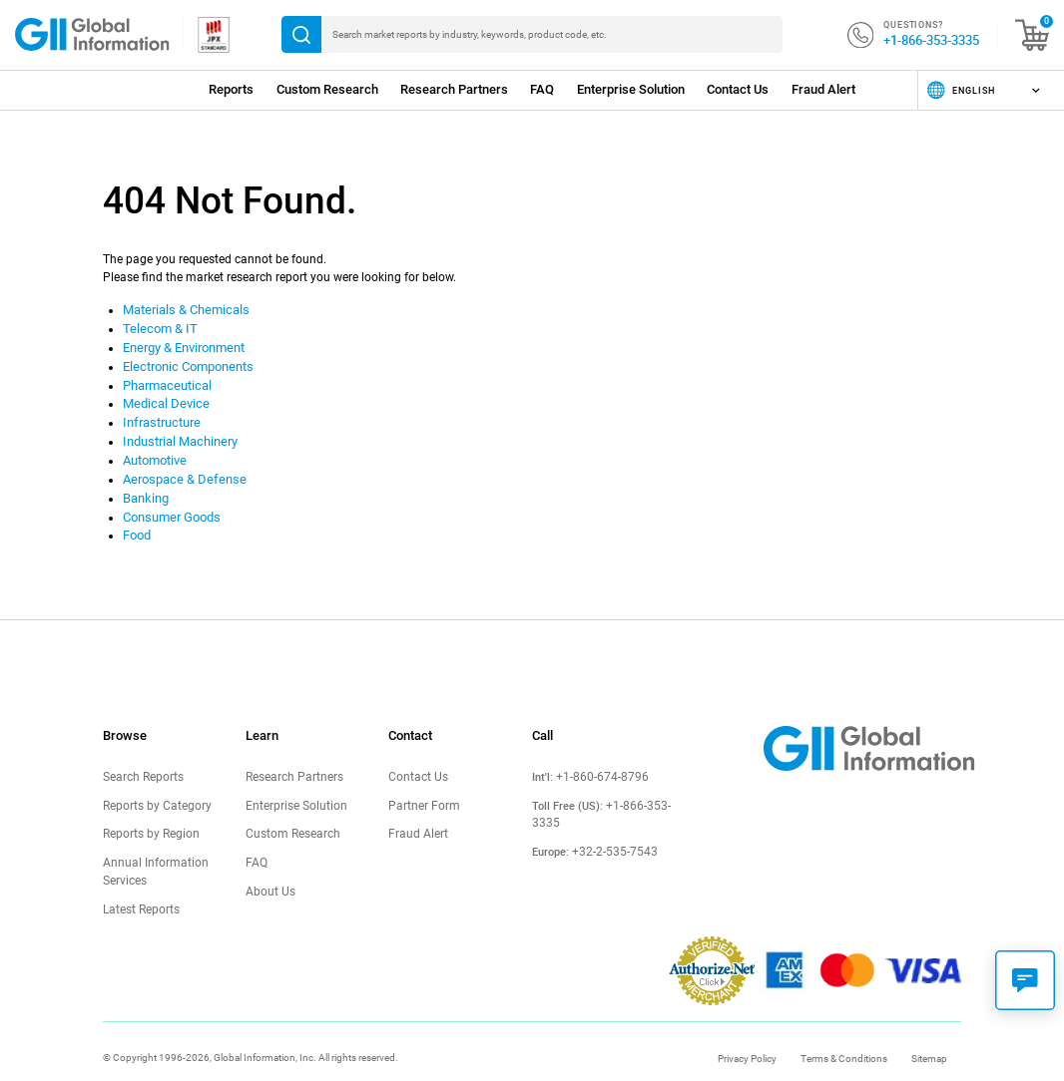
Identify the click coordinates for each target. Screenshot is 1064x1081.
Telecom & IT (157, 327)
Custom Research (327, 89)
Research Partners (454, 89)
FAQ (542, 89)
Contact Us (738, 89)
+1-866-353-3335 (931, 40)
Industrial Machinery (178, 433)
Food (137, 521)
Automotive (154, 450)
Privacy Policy (747, 1035)
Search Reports (141, 760)
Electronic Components (186, 362)
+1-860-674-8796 (596, 761)
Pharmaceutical (166, 380)
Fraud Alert (823, 89)
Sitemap (929, 1035)
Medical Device (163, 397)
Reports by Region (148, 816)
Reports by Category (153, 788)
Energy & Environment (182, 345)
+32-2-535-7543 (609, 819)
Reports (231, 89)
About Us (268, 871)
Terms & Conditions (843, 1035)
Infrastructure (159, 415)
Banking (145, 486)
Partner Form (421, 788)
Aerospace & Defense (179, 468)
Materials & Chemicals (183, 309)
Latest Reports (140, 887)
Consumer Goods (170, 503)
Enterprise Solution (631, 89)
